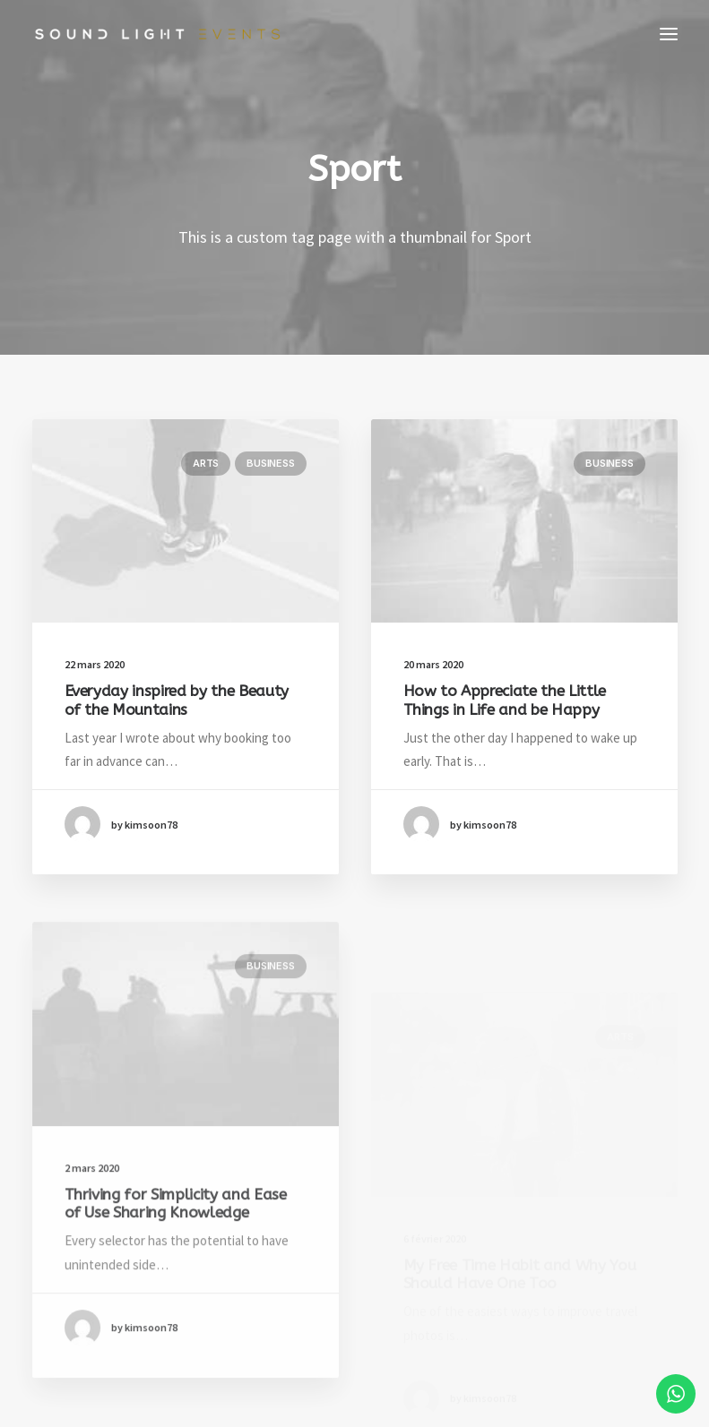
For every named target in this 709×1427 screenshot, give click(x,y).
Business (270, 463)
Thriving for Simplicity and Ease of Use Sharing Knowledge (176, 1251)
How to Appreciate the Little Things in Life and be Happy (504, 701)
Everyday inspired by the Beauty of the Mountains (177, 700)
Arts (206, 463)
